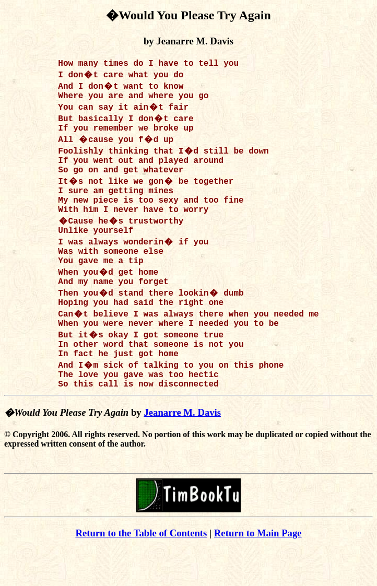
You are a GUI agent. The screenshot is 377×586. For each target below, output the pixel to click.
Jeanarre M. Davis (182, 449)
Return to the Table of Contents (141, 570)
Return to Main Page (258, 570)
